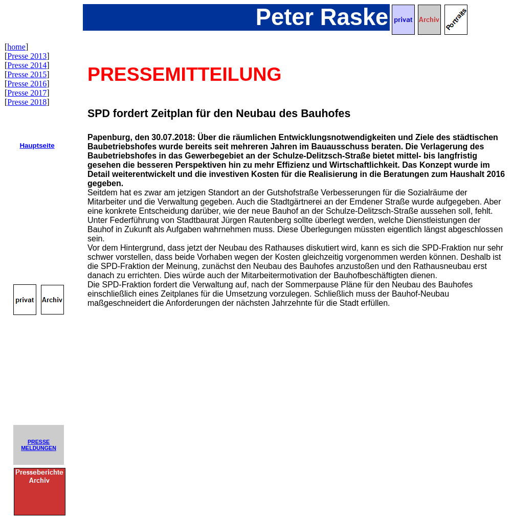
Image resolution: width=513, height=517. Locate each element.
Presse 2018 (27, 102)
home (16, 46)
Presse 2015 (27, 74)
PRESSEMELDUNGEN (38, 445)
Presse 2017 (27, 92)
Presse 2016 (27, 83)
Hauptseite (36, 145)
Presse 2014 (27, 65)
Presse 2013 (27, 56)
